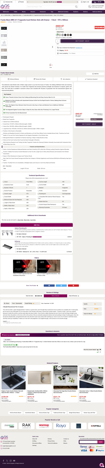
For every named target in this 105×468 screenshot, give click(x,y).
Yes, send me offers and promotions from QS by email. (92, 438)
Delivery (50, 439)
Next (51, 47)
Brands (21, 2)
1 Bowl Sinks (20, 220)
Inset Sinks (33, 220)
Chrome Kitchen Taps (44, 412)
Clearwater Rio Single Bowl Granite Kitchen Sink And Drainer (64, 391)
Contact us (66, 439)
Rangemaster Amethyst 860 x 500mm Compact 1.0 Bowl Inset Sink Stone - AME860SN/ (37, 392)
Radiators (75, 11)
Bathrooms (6, 11)
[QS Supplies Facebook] (3, 460)
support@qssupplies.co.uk (8, 446)
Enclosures (43, 11)
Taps (52, 11)
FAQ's (65, 441)
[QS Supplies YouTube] (14, 460)
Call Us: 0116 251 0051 (98, 6)
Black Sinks (27, 220)
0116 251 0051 (5, 448)
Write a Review (55, 295)
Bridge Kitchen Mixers (74, 412)
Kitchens (85, 11)
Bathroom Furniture (63, 11)
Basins (24, 11)
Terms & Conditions (52, 443)
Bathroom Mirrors (97, 11)
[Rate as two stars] (36, 296)
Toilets (15, 11)
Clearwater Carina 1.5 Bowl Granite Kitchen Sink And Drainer (90, 391)
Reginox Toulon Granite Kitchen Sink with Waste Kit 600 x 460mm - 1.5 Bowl (12, 391)
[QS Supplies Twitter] (7, 460)
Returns (65, 443)
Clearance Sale (7, 2)
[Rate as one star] (35, 296)
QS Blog (34, 441)
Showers (32, 11)
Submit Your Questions (8, 335)
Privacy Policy (51, 441)
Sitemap (34, 445)
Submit (100, 441)
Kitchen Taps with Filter (89, 412)
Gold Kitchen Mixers (30, 412)
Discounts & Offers (37, 443)
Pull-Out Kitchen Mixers (15, 412)
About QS (34, 439)
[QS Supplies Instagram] (11, 460)
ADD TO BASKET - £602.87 (82, 41)
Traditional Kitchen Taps (59, 412)
